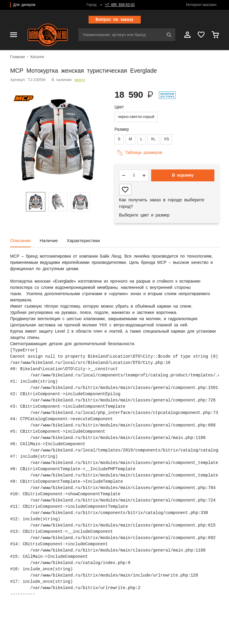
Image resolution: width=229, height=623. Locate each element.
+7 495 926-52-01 (120, 5)
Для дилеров (24, 5)
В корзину (183, 175)
